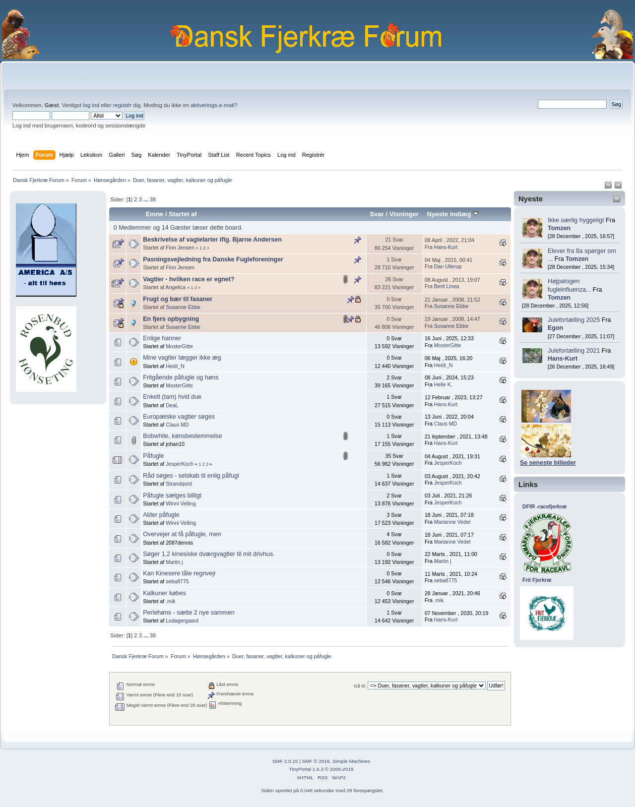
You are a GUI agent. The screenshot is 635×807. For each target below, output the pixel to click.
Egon (555, 327)
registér (122, 105)
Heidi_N (175, 366)
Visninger (404, 214)
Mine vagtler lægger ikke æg (182, 357)
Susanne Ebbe (183, 307)
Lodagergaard (182, 620)
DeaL (172, 405)
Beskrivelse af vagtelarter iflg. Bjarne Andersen (212, 239)
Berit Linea (446, 286)
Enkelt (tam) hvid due (172, 396)
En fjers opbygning (171, 318)
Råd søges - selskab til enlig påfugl (191, 475)
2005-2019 (342, 769)
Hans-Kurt (562, 358)
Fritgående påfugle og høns (181, 377)
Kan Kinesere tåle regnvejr (179, 573)
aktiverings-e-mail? (213, 105)
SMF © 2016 (316, 761)
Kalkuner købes (164, 593)
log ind (91, 105)
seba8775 (177, 581)
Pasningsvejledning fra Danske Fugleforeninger (213, 259)
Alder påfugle (161, 514)
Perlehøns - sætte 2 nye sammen (188, 612)
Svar (377, 214)
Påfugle (153, 455)
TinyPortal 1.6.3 (306, 769)
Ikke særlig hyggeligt (576, 220)
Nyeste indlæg (453, 214)
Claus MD (177, 425)
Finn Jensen (180, 247)
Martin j (174, 562)
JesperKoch (179, 464)
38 (152, 199)
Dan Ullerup (448, 266)
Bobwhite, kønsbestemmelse (182, 436)
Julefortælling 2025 (574, 319)
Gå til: (360, 685)
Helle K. (443, 384)
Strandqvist (179, 484)
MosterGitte (179, 346)
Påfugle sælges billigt (172, 495)
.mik (170, 601)
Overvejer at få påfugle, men (182, 534)
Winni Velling (181, 503)
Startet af (182, 214)
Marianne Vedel (452, 522)
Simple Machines (351, 761)
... (146, 199)
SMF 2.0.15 (285, 761)
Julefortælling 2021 (574, 350)
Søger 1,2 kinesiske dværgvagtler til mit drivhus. (208, 554)
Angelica (176, 287)
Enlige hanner (162, 338)
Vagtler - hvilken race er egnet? (188, 279)
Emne (155, 214)
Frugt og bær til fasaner (177, 299)
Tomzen (559, 228)
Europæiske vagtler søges (179, 416)
